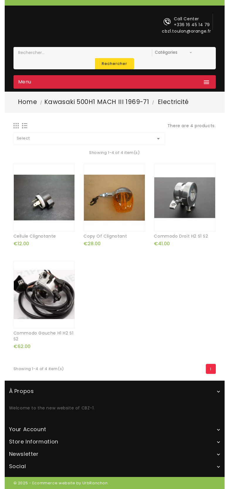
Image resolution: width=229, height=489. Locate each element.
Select (89, 138)
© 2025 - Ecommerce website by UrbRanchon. (61, 483)
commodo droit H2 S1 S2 (181, 236)
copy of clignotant (105, 236)
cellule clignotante (34, 236)
